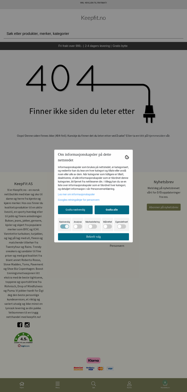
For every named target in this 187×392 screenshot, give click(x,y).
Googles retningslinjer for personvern (79, 199)
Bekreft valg (93, 236)
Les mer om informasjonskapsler (76, 194)
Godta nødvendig (75, 209)
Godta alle (112, 209)
